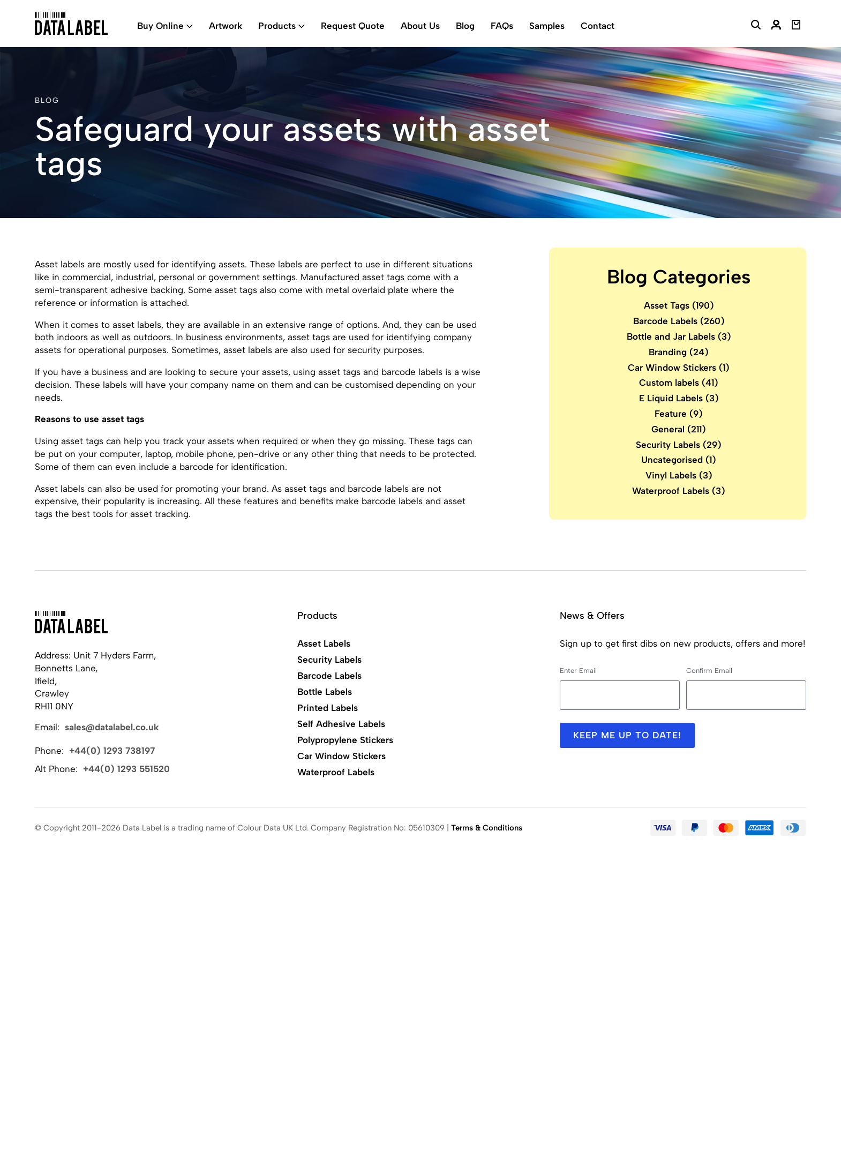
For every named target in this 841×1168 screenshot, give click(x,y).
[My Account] (776, 26)
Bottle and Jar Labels (679, 336)
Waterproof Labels (678, 490)
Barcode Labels (679, 321)
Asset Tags (679, 305)
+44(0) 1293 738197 (112, 750)
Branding (679, 352)
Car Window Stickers (679, 367)
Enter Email (578, 671)
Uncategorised (678, 459)
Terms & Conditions (486, 828)
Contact (597, 25)
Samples (547, 25)
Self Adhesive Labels (341, 723)
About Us (420, 25)
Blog (465, 25)
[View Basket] (796, 26)
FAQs (502, 25)
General (678, 429)
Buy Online (160, 25)
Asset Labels (323, 643)
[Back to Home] (71, 622)
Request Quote (353, 25)
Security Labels (679, 444)
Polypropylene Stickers (345, 740)
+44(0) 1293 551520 (126, 768)
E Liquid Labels (679, 398)
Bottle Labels (324, 691)
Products (277, 25)
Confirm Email (709, 671)
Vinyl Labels (678, 475)
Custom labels (678, 382)
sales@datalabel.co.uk (112, 727)
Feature (679, 413)
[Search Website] (756, 26)
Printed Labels (327, 707)
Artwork (225, 25)
